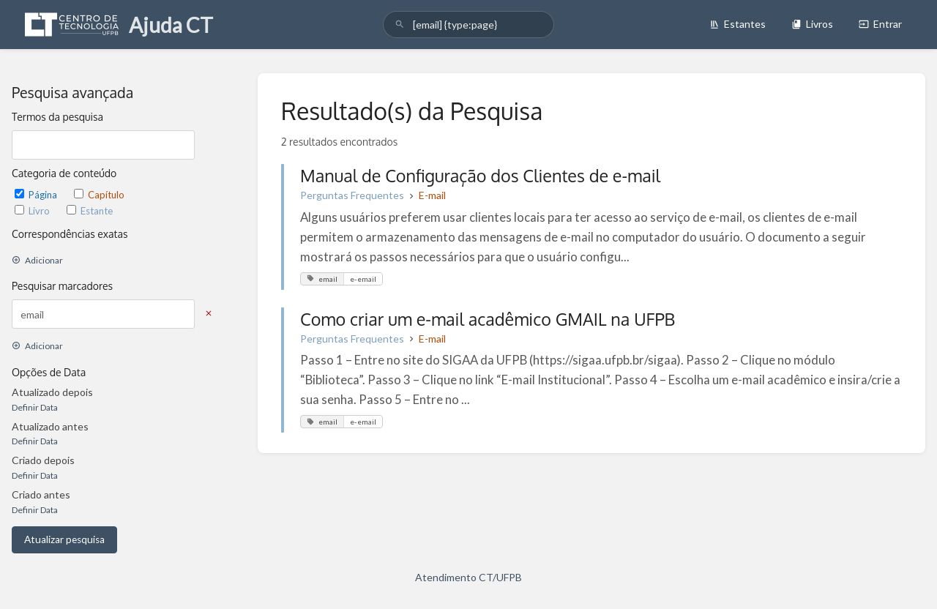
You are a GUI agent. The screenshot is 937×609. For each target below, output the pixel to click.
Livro (33, 211)
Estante (90, 211)
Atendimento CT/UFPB (468, 577)
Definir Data (35, 407)
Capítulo (99, 195)
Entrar (880, 24)
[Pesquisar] (400, 24)
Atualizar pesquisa (64, 539)
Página (37, 195)
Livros (812, 24)
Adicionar (37, 260)
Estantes (737, 24)
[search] (468, 24)
